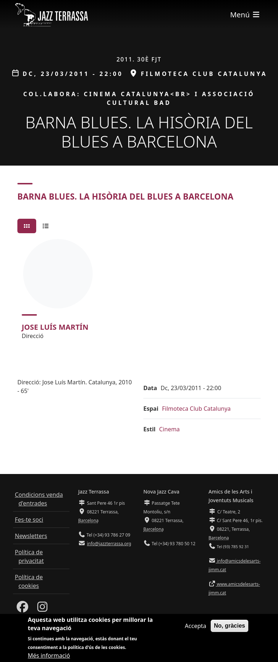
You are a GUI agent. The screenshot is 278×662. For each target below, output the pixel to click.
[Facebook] (22, 609)
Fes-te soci (29, 520)
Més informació (49, 656)
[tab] (26, 226)
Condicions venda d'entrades (39, 499)
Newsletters (31, 536)
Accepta (195, 627)
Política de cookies (29, 581)
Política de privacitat (29, 556)
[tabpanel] (139, 292)
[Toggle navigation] (245, 14)
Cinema (169, 429)
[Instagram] (42, 609)
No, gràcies (229, 627)
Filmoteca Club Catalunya (196, 409)
